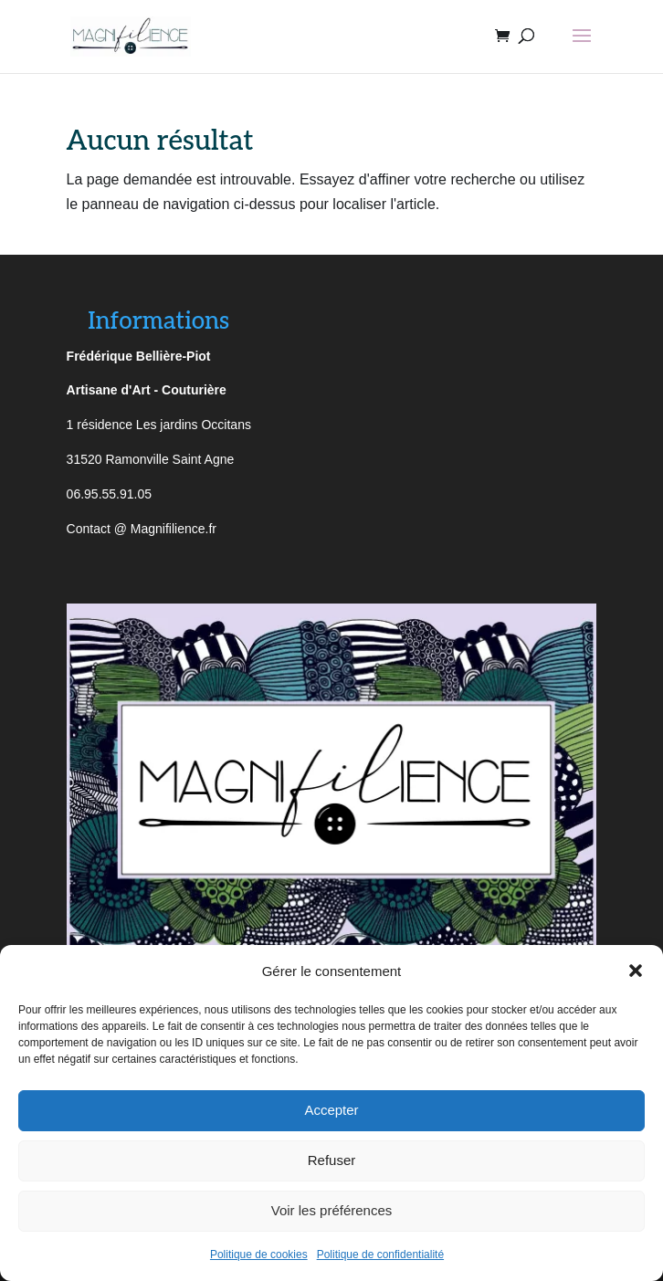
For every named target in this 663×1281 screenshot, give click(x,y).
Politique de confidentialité (380, 1254)
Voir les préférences (332, 1210)
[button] (635, 970)
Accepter (331, 1110)
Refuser (332, 1160)
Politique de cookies (259, 1254)
